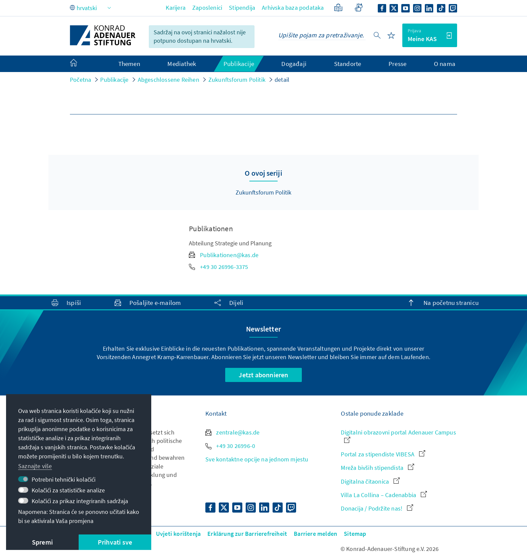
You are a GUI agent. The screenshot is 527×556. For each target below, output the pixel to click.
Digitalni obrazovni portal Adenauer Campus (398, 435)
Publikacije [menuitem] (239, 64)
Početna (80, 79)
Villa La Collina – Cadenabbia (384, 495)
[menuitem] (80, 64)
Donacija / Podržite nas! (377, 508)
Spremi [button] (42, 542)
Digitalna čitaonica (370, 481)
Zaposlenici (207, 7)
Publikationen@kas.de (223, 255)
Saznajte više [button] (35, 466)
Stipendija (242, 7)
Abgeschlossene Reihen (168, 79)
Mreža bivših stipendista (377, 468)
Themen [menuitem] (129, 64)
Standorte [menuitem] (347, 64)
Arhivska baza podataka (293, 7)
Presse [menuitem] (397, 64)
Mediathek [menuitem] (181, 64)
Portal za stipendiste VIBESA (383, 454)
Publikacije (114, 79)
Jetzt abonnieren (263, 375)
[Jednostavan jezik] (338, 7)
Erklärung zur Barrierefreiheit (247, 533)
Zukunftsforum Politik (237, 79)
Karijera (176, 7)
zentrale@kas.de (232, 432)
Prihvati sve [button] (115, 542)
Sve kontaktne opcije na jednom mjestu (256, 459)
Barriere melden (315, 533)
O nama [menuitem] (444, 64)
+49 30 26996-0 (230, 446)
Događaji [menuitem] (294, 64)
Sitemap (355, 533)
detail (282, 79)
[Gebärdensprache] (358, 7)
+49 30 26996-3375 (218, 267)
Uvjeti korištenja (178, 533)
